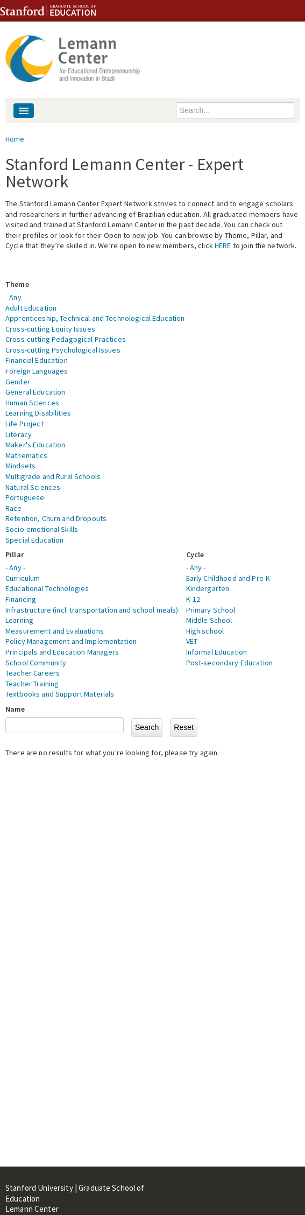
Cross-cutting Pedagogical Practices (65, 339)
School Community (35, 663)
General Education (35, 392)
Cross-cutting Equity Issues (50, 329)
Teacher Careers (32, 673)
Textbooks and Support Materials (59, 694)
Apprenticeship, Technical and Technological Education (95, 318)
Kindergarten (208, 588)
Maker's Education (35, 445)
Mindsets (20, 465)
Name (15, 709)
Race (13, 508)
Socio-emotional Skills (41, 529)
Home (15, 139)
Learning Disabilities (38, 413)
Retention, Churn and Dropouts (56, 518)
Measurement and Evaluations (54, 631)
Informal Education (216, 652)
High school (205, 631)
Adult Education (30, 308)
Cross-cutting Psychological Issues (62, 350)
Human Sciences (32, 403)
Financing (20, 599)
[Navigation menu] (23, 110)
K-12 (193, 599)
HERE (223, 245)
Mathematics (26, 455)
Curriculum (22, 578)
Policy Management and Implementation (71, 641)
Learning (19, 620)
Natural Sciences (32, 487)
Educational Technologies (47, 588)
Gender (17, 382)
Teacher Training (32, 684)
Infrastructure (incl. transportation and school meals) (92, 610)
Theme (17, 284)
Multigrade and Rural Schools (53, 476)
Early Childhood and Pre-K (228, 578)
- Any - (15, 297)
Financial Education (36, 360)
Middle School (209, 620)
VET (191, 641)
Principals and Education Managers (62, 652)
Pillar (14, 554)
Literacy (18, 434)
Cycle (195, 554)
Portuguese (24, 497)
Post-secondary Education (229, 663)
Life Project (24, 424)
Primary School (211, 610)
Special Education (34, 540)
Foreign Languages (36, 371)
